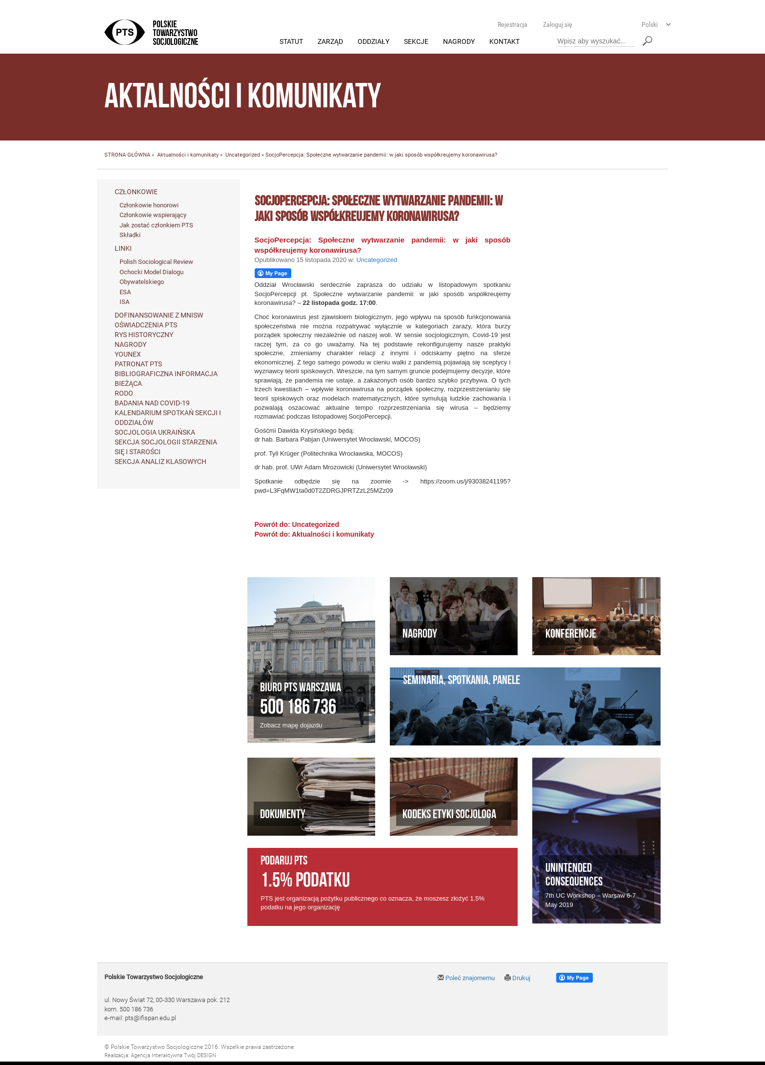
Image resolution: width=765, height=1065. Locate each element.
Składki (130, 235)
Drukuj (517, 978)
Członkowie (136, 192)
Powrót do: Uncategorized (297, 525)
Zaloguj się (557, 24)
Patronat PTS (138, 364)
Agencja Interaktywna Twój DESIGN (173, 1056)
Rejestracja (512, 24)
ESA (125, 292)
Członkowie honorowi (149, 205)
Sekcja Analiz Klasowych (160, 461)
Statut (291, 42)
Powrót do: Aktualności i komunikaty (314, 535)
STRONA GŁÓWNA (127, 155)
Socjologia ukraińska (155, 432)
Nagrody (459, 42)
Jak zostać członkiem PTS (156, 225)
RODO (124, 393)
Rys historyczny (144, 335)
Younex (128, 354)
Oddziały (373, 42)
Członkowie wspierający (153, 215)
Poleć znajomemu (466, 978)
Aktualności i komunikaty (188, 155)
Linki (123, 249)
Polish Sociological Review (156, 262)
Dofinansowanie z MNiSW (159, 315)
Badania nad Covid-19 (152, 403)
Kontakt (504, 42)
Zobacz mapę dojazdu (291, 725)
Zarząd (330, 42)
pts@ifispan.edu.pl (150, 1018)
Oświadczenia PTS (146, 325)
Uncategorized (242, 155)
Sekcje (416, 42)
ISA (124, 302)
